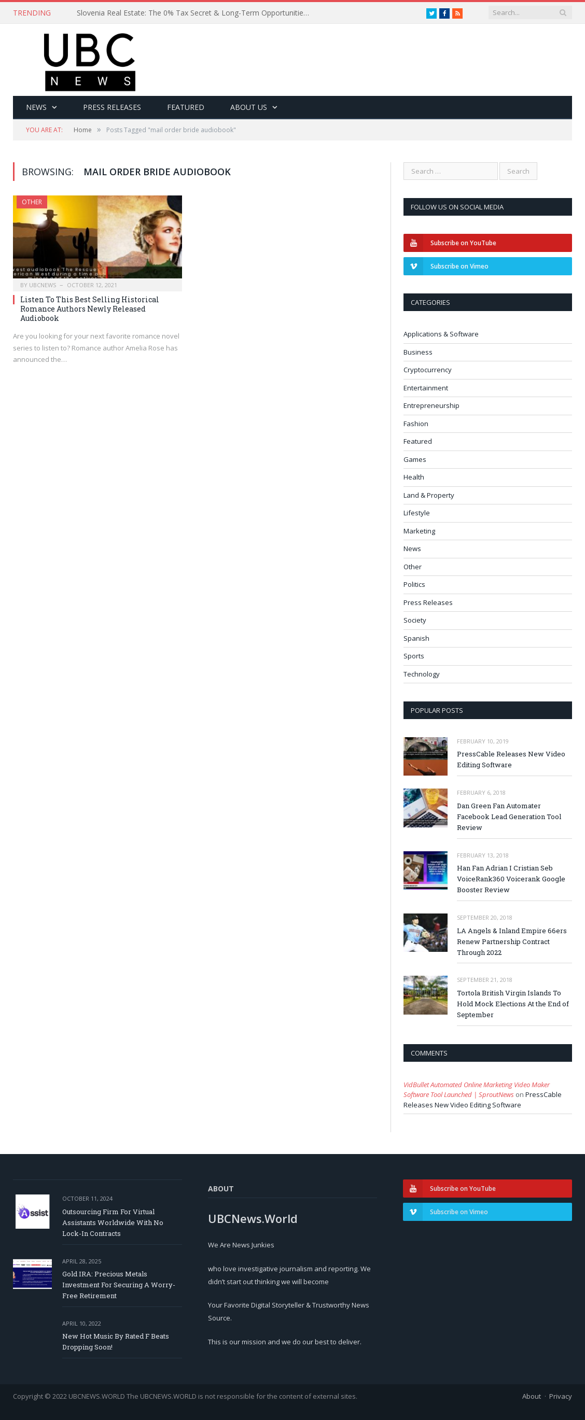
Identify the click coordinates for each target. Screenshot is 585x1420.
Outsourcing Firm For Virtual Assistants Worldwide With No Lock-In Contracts (112, 1222)
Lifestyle (416, 512)
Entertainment (425, 387)
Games (414, 459)
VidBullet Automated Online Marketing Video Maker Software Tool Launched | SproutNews (476, 1090)
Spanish (416, 638)
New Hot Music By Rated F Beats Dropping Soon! (115, 1341)
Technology (421, 674)
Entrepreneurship (431, 405)
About (531, 1396)
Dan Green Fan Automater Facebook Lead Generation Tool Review (509, 816)
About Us (248, 107)
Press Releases (112, 107)
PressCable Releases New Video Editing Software (511, 759)
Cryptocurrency (427, 369)
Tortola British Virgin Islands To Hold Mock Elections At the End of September (513, 1003)
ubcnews (42, 285)
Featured (185, 107)
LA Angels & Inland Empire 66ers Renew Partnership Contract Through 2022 (512, 941)
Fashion (415, 423)
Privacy (560, 1396)
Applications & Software (441, 334)
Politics (414, 584)
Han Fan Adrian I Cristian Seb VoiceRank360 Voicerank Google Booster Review (511, 878)
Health (413, 477)
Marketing (419, 531)
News (36, 107)
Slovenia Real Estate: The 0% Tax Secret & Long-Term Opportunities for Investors (196, 13)
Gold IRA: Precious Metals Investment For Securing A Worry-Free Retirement (118, 1284)
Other (32, 202)
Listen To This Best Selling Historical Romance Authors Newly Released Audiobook (89, 308)
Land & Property (428, 495)
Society (414, 620)
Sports (413, 655)
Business (418, 352)
